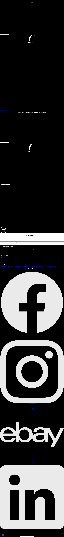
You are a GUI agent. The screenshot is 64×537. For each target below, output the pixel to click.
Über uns (44, 112)
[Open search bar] (0, 183)
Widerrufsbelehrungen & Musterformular (51, 266)
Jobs (42, 112)
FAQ (1, 257)
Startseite (19, 112)
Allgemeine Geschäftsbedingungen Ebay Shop (21, 266)
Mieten (23, 112)
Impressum (3, 261)
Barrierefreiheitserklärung (5, 255)
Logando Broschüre (34, 266)
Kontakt (2, 259)
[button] (32, 153)
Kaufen (26, 112)
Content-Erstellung (30, 112)
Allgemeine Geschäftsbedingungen (6, 266)
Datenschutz (41, 266)
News (39, 112)
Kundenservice (36, 112)
